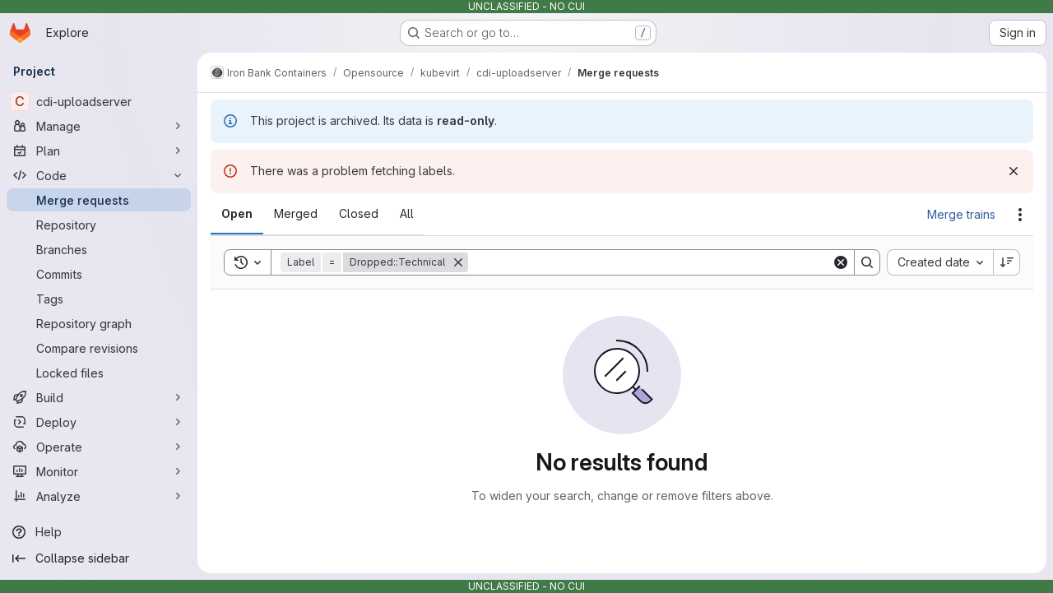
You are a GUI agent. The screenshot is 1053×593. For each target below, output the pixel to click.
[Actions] (1020, 215)
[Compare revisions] (99, 347)
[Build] (99, 397)
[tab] (237, 213)
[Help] (99, 532)
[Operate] (99, 446)
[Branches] (99, 249)
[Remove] (458, 262)
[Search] (649, 262)
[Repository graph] (99, 323)
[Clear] (841, 262)
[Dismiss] (1013, 171)
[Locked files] (99, 372)
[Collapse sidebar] (99, 558)
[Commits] (99, 273)
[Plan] (99, 150)
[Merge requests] (99, 199)
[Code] (99, 175)
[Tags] (99, 298)
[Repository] (99, 224)
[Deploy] (99, 421)
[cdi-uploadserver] (99, 101)
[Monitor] (99, 471)
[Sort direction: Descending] (1007, 262)
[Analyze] (99, 495)
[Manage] (99, 125)
